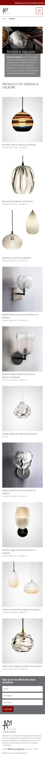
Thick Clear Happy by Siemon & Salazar (22, 666)
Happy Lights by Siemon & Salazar (19, 433)
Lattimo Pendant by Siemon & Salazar (21, 609)
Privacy (29, 749)
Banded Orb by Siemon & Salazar (19, 144)
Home (4, 19)
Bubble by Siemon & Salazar (16, 257)
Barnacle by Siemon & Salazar (17, 201)
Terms (35, 749)
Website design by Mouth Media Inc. (15, 753)
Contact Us (23, 147)
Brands (12, 19)
